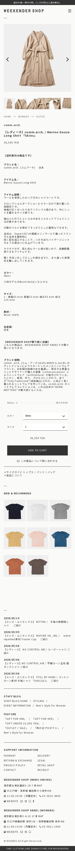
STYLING (38, 701)
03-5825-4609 (50, 795)
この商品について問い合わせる (37, 460)
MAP (38, 785)
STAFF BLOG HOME (16, 701)
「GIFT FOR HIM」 (15, 718)
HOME (7, 116)
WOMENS (23, 116)
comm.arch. (12, 125)
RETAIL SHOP (46, 765)
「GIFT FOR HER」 (44, 718)
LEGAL (42, 760)
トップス (28, 472)
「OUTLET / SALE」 (16, 728)
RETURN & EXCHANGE (18, 760)
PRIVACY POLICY (15, 765)
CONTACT (10, 769)
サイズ (11, 426)
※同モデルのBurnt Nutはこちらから (26, 281)
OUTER (40, 116)
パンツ (41, 472)
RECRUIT (43, 769)
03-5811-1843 (50, 826)
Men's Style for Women (51, 705)
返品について (14, 475)
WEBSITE (11, 801)
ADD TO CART (37, 450)
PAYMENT (10, 755)
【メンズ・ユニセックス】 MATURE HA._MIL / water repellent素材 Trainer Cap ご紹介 (37, 637)
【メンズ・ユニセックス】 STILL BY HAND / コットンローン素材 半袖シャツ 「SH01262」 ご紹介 (36, 678)
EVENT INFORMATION (17, 705)
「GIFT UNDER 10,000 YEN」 (22, 723)
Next (64, 58)
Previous (10, 58)
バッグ (52, 472)
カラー (11, 415)
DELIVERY (44, 755)
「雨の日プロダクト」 (47, 728)
